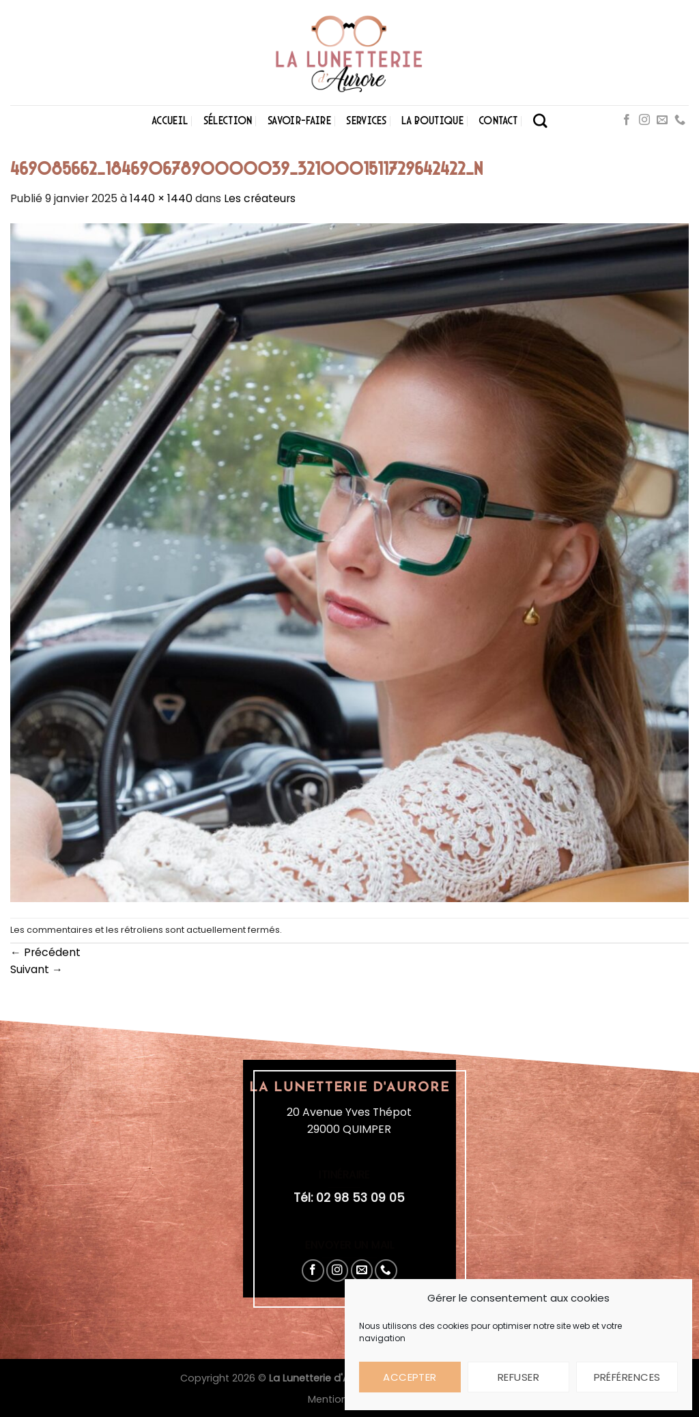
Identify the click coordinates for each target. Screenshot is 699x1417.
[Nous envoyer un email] (662, 120)
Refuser (518, 1377)
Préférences (627, 1377)
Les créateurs (260, 198)
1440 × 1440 (161, 198)
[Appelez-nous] (679, 120)
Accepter (410, 1377)
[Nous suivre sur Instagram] (644, 120)
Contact (498, 120)
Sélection (228, 120)
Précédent (45, 952)
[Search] (540, 120)
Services (366, 120)
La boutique (432, 120)
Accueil (170, 120)
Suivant (36, 969)
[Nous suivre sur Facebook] (626, 120)
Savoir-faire (299, 120)
